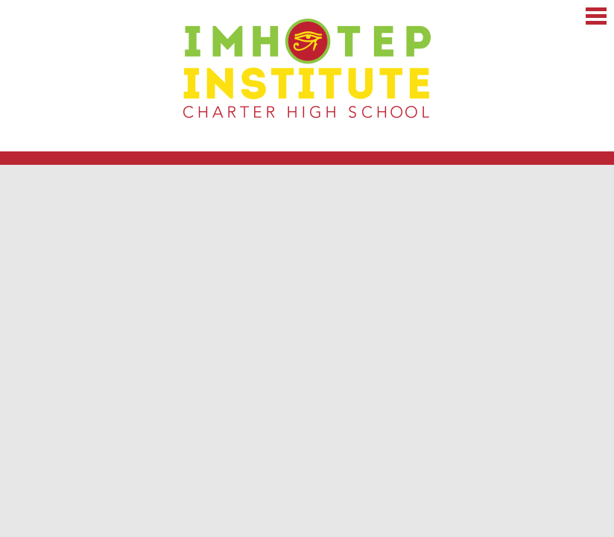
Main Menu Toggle (596, 16)
